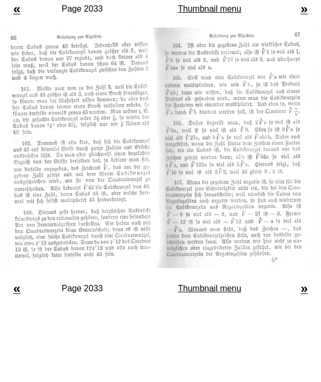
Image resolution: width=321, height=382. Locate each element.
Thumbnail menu (209, 8)
